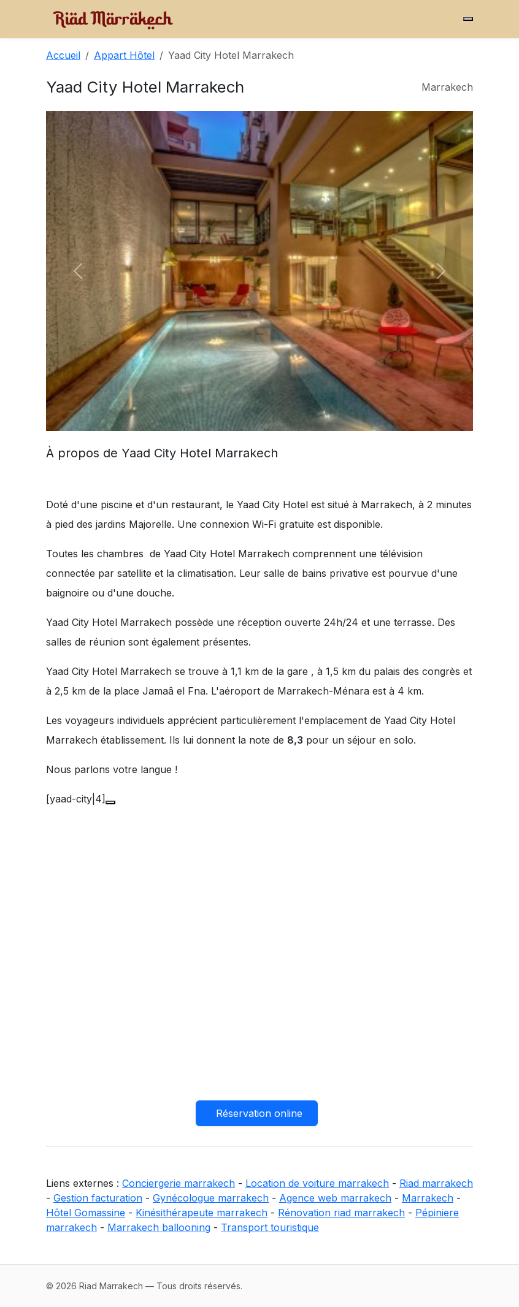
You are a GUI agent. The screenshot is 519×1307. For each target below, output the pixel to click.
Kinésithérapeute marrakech (201, 1212)
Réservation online (259, 1113)
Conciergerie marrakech (178, 1183)
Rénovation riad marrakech (341, 1212)
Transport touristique (270, 1227)
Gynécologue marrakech (211, 1198)
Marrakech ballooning (158, 1227)
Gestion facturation (97, 1198)
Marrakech (427, 1198)
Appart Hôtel (124, 55)
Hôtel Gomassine (85, 1212)
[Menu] (468, 19)
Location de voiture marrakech (317, 1183)
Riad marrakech (436, 1183)
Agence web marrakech (335, 1198)
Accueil (63, 55)
